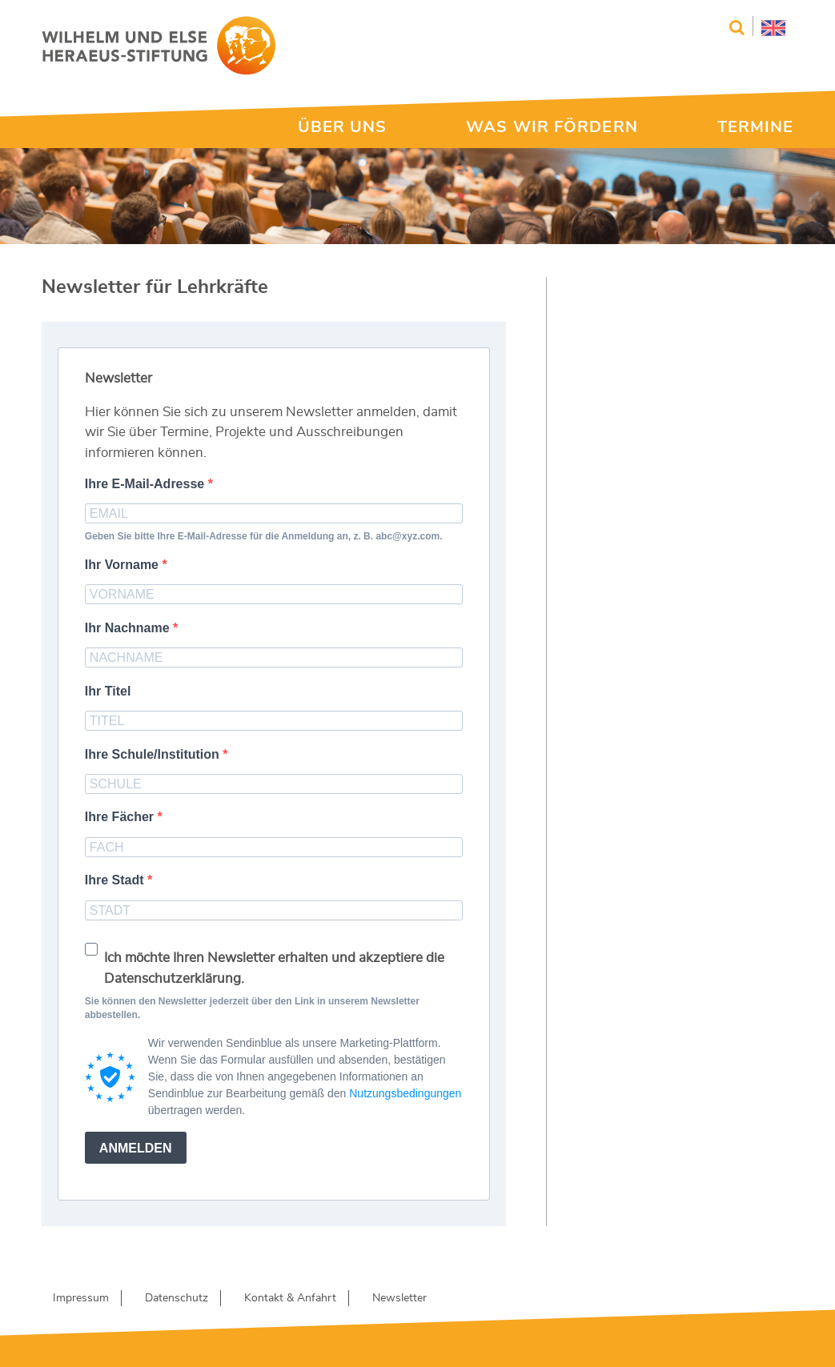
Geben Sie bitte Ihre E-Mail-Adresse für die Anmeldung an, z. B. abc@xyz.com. (264, 536)
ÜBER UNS (342, 127)
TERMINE (755, 127)
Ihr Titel (108, 691)
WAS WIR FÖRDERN (552, 127)
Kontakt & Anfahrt (290, 1298)
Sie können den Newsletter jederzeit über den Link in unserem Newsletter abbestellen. (252, 1008)
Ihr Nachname (129, 628)
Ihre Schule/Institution (154, 754)
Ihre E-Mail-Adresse (146, 484)
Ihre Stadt (116, 880)
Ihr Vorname (124, 564)
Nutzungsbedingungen (405, 1093)
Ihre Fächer (121, 817)
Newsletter (399, 1298)
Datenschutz (176, 1298)
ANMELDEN (135, 1148)
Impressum (81, 1298)
